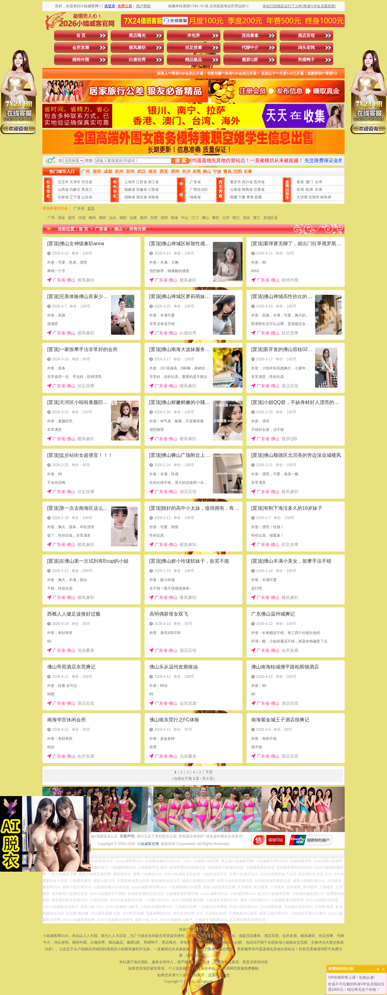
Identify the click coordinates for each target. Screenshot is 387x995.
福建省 (129, 189)
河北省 (86, 182)
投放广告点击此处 (193, 929)
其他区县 (270, 218)
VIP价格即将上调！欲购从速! (351, 977)
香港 (300, 182)
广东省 (195, 182)
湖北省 (141, 197)
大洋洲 (302, 197)
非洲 (318, 189)
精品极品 (193, 59)
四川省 (247, 182)
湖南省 (129, 197)
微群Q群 (250, 59)
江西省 (153, 189)
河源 (82, 218)
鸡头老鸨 (306, 47)
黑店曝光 (137, 35)
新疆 (258, 197)
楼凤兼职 (137, 47)
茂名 (246, 218)
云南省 (235, 189)
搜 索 (180, 160)
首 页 (81, 35)
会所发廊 (80, 47)
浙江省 (153, 182)
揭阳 (123, 218)
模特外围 (80, 59)
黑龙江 (86, 189)
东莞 (154, 218)
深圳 (164, 218)
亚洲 (300, 189)
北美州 (313, 197)
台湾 (318, 182)
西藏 (233, 197)
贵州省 (259, 182)
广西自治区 (199, 189)
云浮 (225, 218)
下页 (209, 772)
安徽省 (141, 189)
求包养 (193, 35)
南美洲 (325, 197)
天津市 (75, 182)
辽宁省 (75, 197)
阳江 (236, 218)
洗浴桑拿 (250, 35)
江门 (195, 218)
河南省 (153, 197)
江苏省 (141, 182)
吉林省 (63, 197)
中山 (184, 218)
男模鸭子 (306, 59)
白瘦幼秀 (137, 59)
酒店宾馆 (306, 35)
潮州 (102, 218)
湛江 (256, 218)
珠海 (174, 218)
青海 (250, 197)
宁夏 (242, 197)
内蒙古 (75, 189)
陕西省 (247, 189)
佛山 (205, 218)
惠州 (143, 218)
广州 (51, 218)
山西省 (63, 189)
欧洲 (309, 189)
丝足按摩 (193, 47)
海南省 (195, 197)
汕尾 (133, 218)
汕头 (112, 218)
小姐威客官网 (148, 844)
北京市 (63, 182)
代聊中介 (250, 47)
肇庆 (215, 218)
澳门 (309, 182)
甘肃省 (259, 189)
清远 (61, 218)
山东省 (86, 197)
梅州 (92, 218)
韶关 (71, 218)
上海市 (129, 182)
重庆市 (235, 182)
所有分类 (137, 229)
